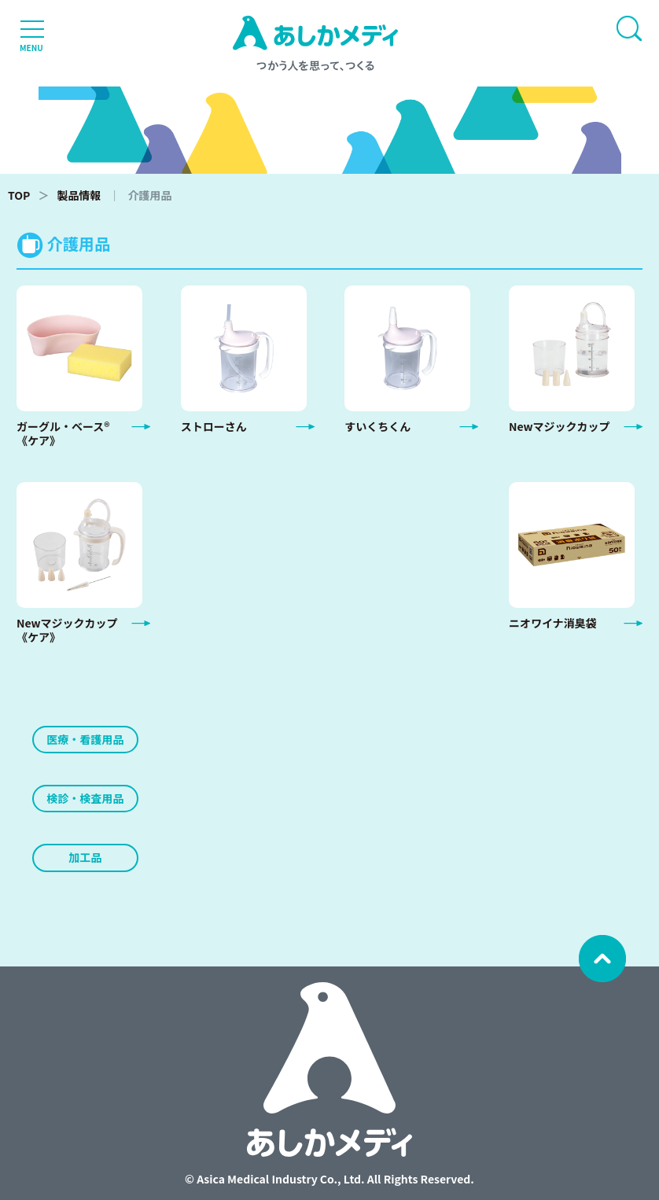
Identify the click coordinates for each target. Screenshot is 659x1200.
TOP (19, 195)
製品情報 (79, 195)
